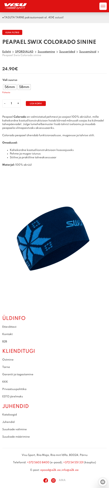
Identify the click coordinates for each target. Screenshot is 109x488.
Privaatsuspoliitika (14, 389)
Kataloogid (9, 414)
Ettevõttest (9, 327)
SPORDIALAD (24, 51)
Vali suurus (9, 80)
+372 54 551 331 (73, 462)
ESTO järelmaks (12, 396)
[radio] (9, 87)
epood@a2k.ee (50, 470)
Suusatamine (46, 51)
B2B (4, 341)
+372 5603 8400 (38, 462)
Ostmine (8, 359)
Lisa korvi (36, 104)
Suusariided (67, 51)
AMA (62, 480)
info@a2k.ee (70, 470)
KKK (5, 382)
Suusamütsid (87, 51)
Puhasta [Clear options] (6, 93)
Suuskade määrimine (16, 436)
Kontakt (7, 334)
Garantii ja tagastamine (17, 374)
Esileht (6, 51)
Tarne (6, 367)
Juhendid (8, 422)
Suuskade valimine (14, 429)
